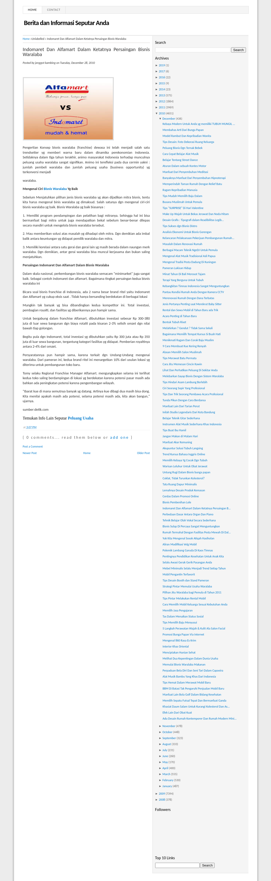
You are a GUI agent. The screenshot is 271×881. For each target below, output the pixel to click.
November (168, 726)
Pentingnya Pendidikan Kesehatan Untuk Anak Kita (193, 556)
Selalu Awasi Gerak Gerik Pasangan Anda (187, 562)
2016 (162, 77)
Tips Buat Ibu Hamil (174, 430)
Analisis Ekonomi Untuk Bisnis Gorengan (186, 232)
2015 (162, 83)
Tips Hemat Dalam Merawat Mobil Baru (186, 682)
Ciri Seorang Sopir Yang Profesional (183, 388)
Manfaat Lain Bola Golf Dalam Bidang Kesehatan (191, 694)
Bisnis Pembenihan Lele (176, 502)
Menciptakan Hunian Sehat (178, 652)
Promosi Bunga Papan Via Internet (183, 634)
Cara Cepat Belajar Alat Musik (180, 154)
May (165, 762)
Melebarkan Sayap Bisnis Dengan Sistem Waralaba (193, 376)
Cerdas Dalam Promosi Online (180, 496)
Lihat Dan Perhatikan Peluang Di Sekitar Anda (189, 370)
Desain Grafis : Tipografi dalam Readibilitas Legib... (193, 220)
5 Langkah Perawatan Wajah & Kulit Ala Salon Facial (193, 628)
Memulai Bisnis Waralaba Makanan (183, 664)
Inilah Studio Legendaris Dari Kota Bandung (188, 412)
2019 (162, 65)
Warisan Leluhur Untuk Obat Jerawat (184, 466)
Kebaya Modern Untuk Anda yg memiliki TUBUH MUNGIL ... (198, 124)
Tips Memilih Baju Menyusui (179, 622)
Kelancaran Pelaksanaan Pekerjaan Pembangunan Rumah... (198, 238)
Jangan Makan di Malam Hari (180, 436)
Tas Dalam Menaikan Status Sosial (183, 616)
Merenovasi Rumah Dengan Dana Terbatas (188, 298)
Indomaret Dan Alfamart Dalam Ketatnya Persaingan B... (196, 508)
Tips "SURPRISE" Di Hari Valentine (182, 208)
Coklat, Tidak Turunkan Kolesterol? (183, 478)
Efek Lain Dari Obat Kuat (177, 712)
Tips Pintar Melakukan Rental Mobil (184, 598)
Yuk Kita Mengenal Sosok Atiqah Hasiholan (188, 538)
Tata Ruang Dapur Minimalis (179, 484)
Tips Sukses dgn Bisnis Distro (179, 226)
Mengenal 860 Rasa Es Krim (179, 640)
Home (32, 10)
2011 (162, 107)
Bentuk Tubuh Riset (174, 322)
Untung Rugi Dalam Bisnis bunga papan (186, 472)
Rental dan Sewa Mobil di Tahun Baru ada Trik (190, 310)
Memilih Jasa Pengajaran (177, 610)
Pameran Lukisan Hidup (176, 268)
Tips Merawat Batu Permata (179, 358)
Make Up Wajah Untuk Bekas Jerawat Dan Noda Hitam (195, 214)
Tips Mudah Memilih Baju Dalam (182, 196)
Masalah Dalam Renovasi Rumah (182, 244)
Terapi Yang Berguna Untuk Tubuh (183, 280)
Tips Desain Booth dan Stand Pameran (185, 580)
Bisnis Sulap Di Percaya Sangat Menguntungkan (191, 526)
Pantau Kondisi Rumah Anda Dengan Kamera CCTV (193, 292)
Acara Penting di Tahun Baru (179, 316)
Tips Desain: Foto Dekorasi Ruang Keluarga (188, 142)
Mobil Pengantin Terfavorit (178, 574)
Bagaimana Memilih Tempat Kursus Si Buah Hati (191, 334)
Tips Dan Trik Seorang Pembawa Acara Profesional (192, 394)
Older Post (143, 453)
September (169, 738)
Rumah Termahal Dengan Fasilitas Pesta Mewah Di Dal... (196, 532)
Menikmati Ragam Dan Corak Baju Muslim (188, 340)
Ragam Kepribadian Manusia (179, 190)
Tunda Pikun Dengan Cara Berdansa (184, 400)
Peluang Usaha (81, 418)
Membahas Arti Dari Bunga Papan (183, 130)
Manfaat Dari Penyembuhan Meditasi (185, 172)
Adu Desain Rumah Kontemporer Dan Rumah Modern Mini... (199, 718)
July (164, 750)
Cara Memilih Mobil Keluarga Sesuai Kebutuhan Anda (194, 604)
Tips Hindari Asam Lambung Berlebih (184, 382)
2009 (162, 793)
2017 (162, 71)
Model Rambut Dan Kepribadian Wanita (186, 136)
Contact (53, 10)
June (165, 756)
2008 (162, 799)
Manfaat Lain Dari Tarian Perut (181, 406)
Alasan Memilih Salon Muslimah (182, 352)
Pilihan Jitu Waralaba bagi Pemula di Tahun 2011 (191, 592)
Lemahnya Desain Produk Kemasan (183, 490)
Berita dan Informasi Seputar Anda (66, 23)
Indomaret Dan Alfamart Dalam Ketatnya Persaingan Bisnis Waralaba (86, 52)
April (165, 768)
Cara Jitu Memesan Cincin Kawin (182, 364)
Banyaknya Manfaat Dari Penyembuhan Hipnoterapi (193, 178)
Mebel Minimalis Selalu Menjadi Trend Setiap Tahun (194, 568)
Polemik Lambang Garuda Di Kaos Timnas (187, 550)
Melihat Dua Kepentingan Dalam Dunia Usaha (190, 658)
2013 (162, 95)
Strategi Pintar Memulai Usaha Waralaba (187, 586)
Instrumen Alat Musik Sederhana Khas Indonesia (191, 424)
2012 (162, 101)
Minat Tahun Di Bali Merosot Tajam (183, 274)
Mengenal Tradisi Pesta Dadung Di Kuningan (189, 262)
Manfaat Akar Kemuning (177, 442)
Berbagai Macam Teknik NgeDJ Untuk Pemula (190, 250)
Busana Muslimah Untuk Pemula (182, 202)
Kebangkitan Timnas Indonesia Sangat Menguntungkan (195, 286)
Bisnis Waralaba (55, 189)
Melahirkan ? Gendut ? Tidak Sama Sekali (187, 328)
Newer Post (30, 453)
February (167, 780)
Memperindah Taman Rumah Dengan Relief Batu (192, 184)
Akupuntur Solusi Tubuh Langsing (182, 448)
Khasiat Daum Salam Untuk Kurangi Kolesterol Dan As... (196, 706)
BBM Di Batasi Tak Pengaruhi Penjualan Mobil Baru (193, 688)
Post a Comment (33, 446)
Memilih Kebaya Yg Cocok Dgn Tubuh (184, 460)
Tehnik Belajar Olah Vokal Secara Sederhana (189, 520)
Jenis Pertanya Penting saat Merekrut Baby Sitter (192, 304)
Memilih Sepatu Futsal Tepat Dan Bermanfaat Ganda (194, 700)
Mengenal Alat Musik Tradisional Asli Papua (188, 256)
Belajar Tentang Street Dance (180, 160)
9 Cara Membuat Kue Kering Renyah (184, 346)
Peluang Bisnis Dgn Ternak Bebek (182, 148)
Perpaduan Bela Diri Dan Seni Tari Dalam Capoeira (192, 670)
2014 (162, 89)
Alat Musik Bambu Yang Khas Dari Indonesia (189, 676)
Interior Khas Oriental (175, 646)
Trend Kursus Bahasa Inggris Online (183, 454)
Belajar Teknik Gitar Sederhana (181, 418)
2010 (162, 113)
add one (119, 437)
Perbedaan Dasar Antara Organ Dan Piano (187, 514)
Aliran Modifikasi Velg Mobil (179, 544)
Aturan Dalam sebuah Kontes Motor (184, 166)
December (168, 118)
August (166, 744)
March (166, 774)
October (167, 732)
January (167, 786)
